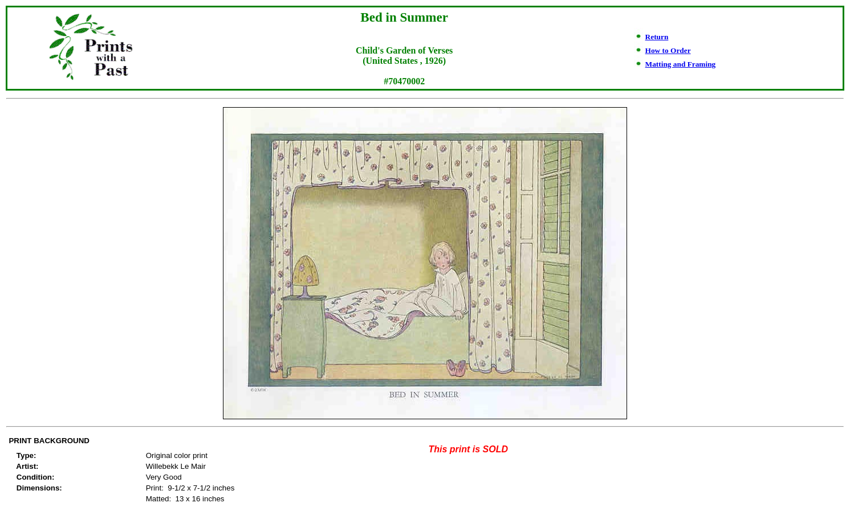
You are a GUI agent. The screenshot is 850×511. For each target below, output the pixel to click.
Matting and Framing (680, 64)
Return (657, 36)
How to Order (668, 50)
